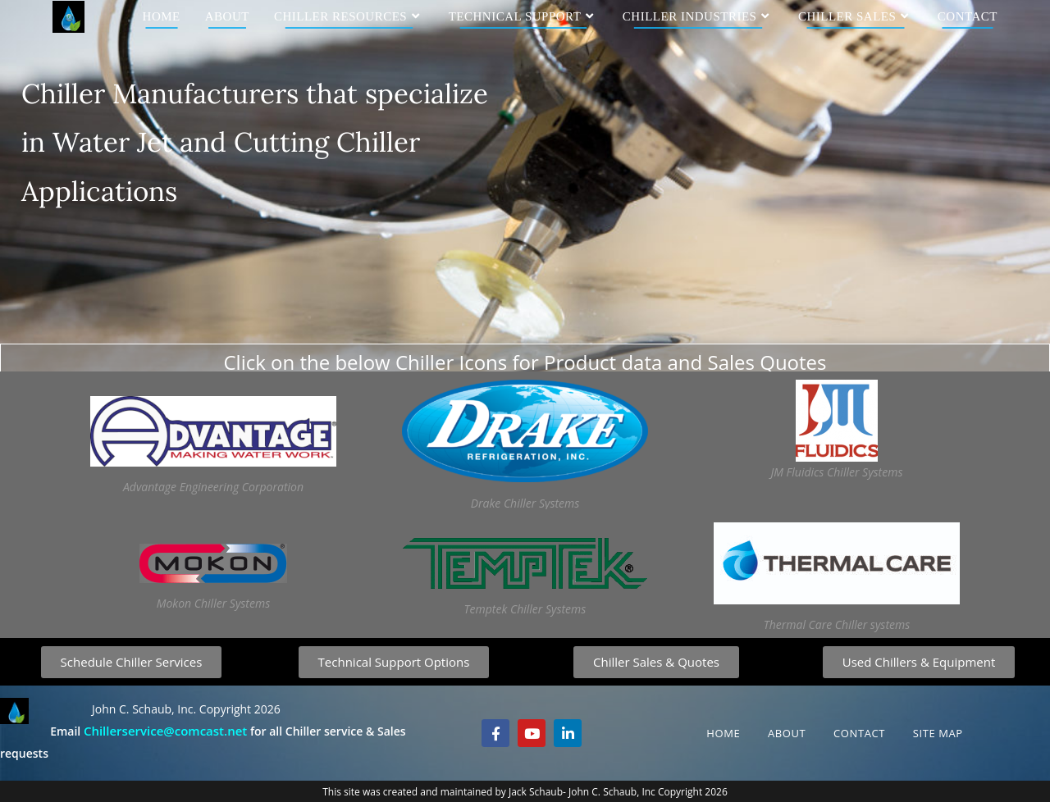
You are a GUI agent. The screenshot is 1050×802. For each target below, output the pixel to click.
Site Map (938, 733)
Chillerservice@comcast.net (165, 730)
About (787, 733)
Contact (859, 733)
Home (723, 733)
